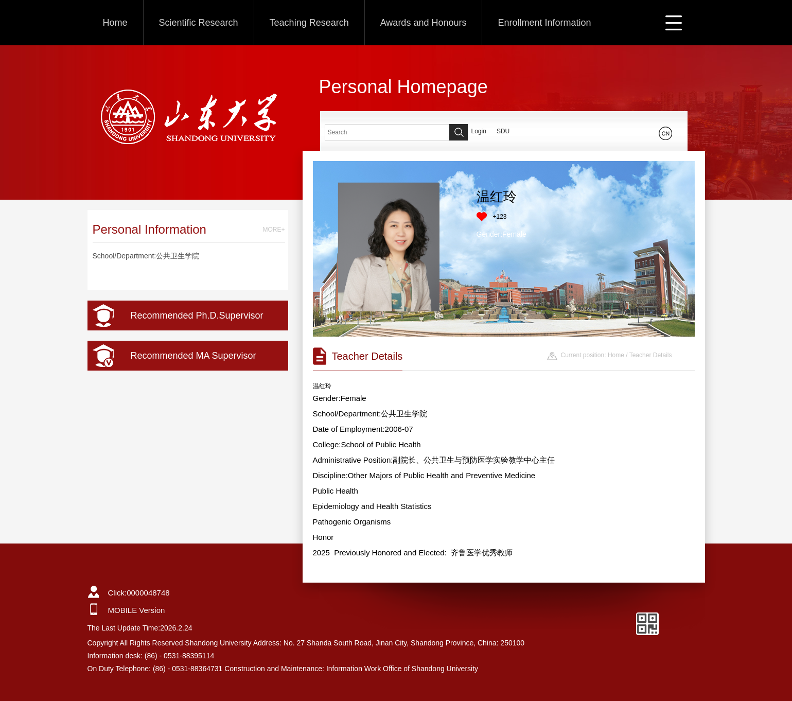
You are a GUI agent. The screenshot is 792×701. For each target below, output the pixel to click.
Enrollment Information (544, 22)
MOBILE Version (136, 610)
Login (478, 131)
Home (115, 22)
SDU (503, 131)
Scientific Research (198, 22)
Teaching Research (309, 22)
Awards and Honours (423, 22)
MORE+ (273, 229)
